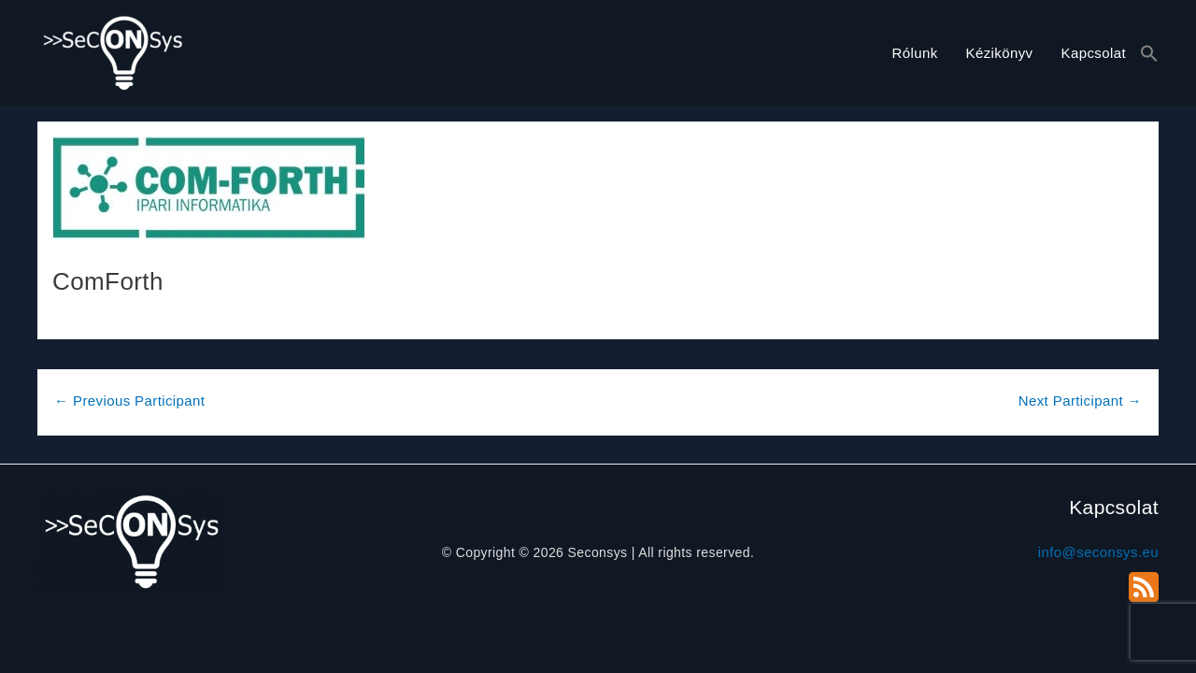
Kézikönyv (999, 53)
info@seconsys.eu (1098, 552)
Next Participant (1080, 400)
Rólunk (914, 53)
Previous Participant (129, 400)
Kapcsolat (1093, 53)
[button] (1149, 54)
